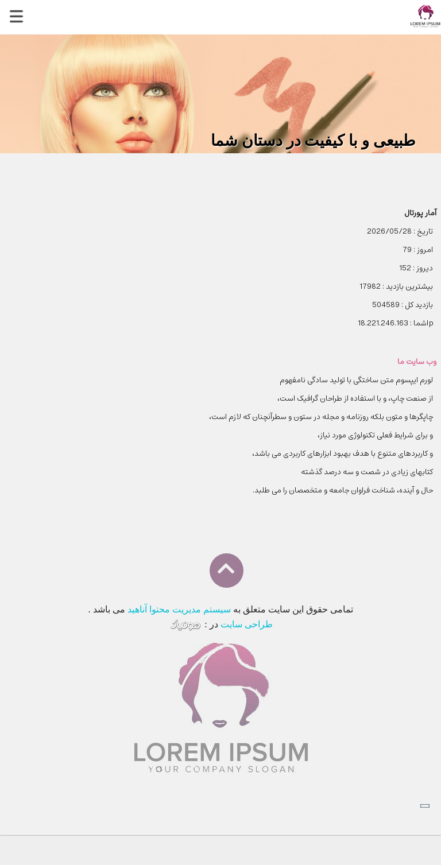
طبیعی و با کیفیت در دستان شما (313, 140)
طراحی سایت (246, 624)
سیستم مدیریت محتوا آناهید (179, 609)
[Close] (425, 806)
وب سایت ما (416, 362)
